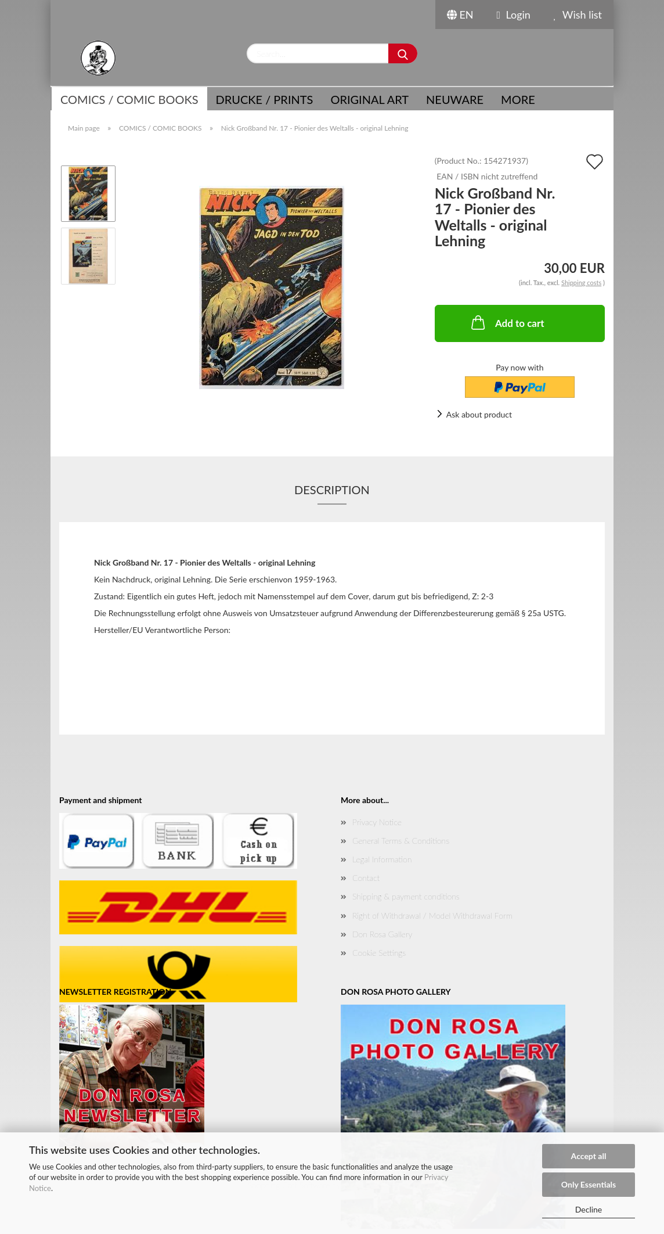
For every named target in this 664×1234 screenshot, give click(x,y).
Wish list (578, 14)
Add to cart (506, 322)
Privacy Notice (377, 822)
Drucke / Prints (264, 99)
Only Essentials (588, 1184)
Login (514, 14)
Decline (588, 1209)
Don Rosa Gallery (382, 934)
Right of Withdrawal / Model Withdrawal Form (432, 915)
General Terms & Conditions (400, 841)
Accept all (589, 1156)
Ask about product (479, 414)
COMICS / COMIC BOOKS (129, 99)
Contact (366, 878)
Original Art (369, 99)
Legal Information (382, 859)
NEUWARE (454, 99)
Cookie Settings (379, 953)
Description (332, 490)
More (518, 99)
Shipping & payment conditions (406, 896)
